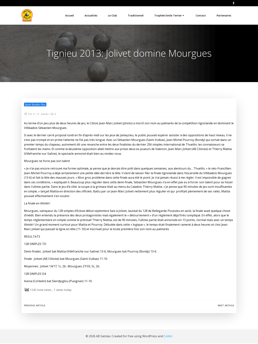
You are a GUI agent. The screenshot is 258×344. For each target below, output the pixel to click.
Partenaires (224, 15)
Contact (201, 15)
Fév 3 (29, 115)
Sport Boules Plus (35, 105)
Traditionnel (136, 15)
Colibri (168, 337)
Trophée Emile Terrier (169, 15)
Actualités (91, 15)
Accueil (69, 15)
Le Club (112, 15)
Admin (42, 115)
